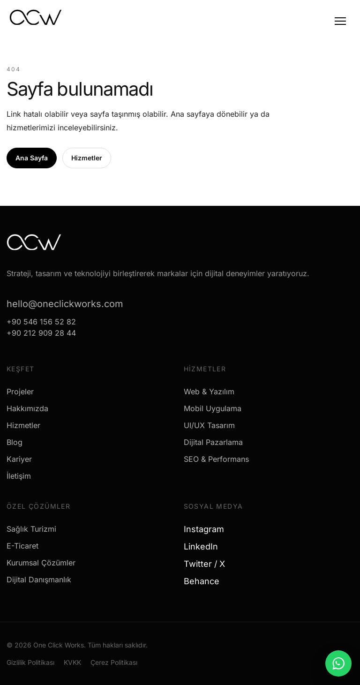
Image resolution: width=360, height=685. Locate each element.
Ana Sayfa (31, 158)
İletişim (19, 476)
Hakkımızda (27, 408)
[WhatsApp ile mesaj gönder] (338, 663)
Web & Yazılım (209, 391)
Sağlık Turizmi (31, 529)
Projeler (20, 391)
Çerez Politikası (113, 662)
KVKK (72, 662)
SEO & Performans (216, 459)
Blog (14, 442)
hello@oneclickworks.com (65, 303)
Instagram (207, 529)
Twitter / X (208, 564)
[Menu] (340, 21)
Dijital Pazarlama (213, 442)
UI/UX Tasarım (209, 425)
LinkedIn (204, 546)
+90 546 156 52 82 (41, 321)
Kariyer (19, 459)
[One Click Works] (35, 20)
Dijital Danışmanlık (39, 579)
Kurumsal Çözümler (41, 562)
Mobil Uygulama (212, 408)
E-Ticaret (22, 545)
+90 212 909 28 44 (41, 333)
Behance (205, 581)
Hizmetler (86, 158)
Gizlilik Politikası (30, 662)
